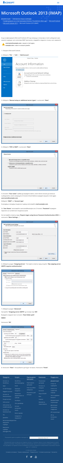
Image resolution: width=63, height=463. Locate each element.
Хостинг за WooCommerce (7, 395)
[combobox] (44, 438)
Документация (5, 19)
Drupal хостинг (7, 399)
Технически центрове (42, 382)
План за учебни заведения (31, 388)
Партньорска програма (30, 384)
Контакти (41, 390)
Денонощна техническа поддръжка (54, 407)
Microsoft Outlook (54, 21)
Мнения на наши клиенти (43, 403)
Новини (41, 399)
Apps (4, 386)
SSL (4, 415)
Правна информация (23, 452)
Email (16, 386)
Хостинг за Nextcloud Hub (7, 411)
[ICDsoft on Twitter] (31, 457)
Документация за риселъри (55, 401)
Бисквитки (54, 452)
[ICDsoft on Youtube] (36, 457)
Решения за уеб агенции (31, 393)
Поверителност (34, 452)
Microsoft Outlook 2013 (10, 23)
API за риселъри (55, 412)
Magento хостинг (7, 391)
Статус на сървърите (54, 384)
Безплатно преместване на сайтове (19, 395)
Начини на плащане (42, 387)
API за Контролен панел (54, 417)
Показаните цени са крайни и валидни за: (16, 437)
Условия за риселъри (44, 452)
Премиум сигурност (17, 389)
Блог (40, 396)
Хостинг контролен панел (18, 408)
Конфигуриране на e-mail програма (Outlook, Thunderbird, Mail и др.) (25, 21)
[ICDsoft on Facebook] (26, 457)
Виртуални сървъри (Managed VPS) (7, 429)
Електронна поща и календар (22, 19)
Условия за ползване (11, 452)
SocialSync (17, 400)
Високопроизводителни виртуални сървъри (7, 422)
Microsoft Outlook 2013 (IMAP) (31, 13)
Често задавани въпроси (55, 396)
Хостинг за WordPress (6, 382)
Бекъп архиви (19, 413)
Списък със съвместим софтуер (54, 390)
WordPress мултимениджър (19, 382)
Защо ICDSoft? (43, 393)
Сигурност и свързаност (18, 417)
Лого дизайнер (19, 403)
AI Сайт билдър (7, 388)
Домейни (5, 417)
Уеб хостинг (6, 402)
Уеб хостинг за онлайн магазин (7, 406)
